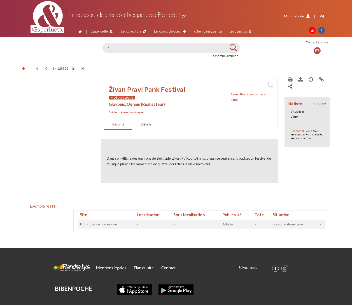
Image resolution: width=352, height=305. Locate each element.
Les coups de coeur (167, 31)
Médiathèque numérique (126, 112)
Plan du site (144, 267)
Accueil (79, 31)
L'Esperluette (99, 31)
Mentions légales (111, 267)
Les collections (131, 31)
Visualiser (297, 111)
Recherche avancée (224, 56)
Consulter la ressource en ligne (249, 97)
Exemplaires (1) (43, 205)
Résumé (118, 124)
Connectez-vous (301, 130)
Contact (168, 267)
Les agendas (238, 31)
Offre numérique (205, 31)
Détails (146, 124)
